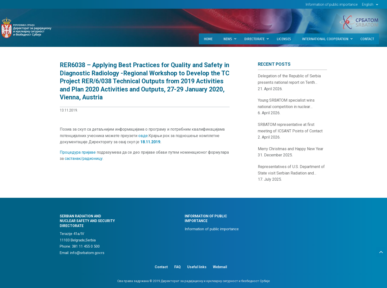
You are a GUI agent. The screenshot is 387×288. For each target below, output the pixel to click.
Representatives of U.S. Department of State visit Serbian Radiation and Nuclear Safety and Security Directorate (292, 170)
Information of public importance (331, 4)
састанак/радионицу (84, 158)
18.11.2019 (150, 142)
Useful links (197, 267)
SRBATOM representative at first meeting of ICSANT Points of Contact (290, 127)
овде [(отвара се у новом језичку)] (143, 135)
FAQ (177, 267)
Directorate (254, 39)
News (227, 39)
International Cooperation (325, 39)
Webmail (220, 267)
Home (208, 39)
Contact (367, 39)
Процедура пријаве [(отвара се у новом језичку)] (78, 152)
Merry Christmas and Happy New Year (290, 148)
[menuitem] (371, 6)
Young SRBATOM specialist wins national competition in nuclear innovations (286, 104)
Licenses (284, 39)
